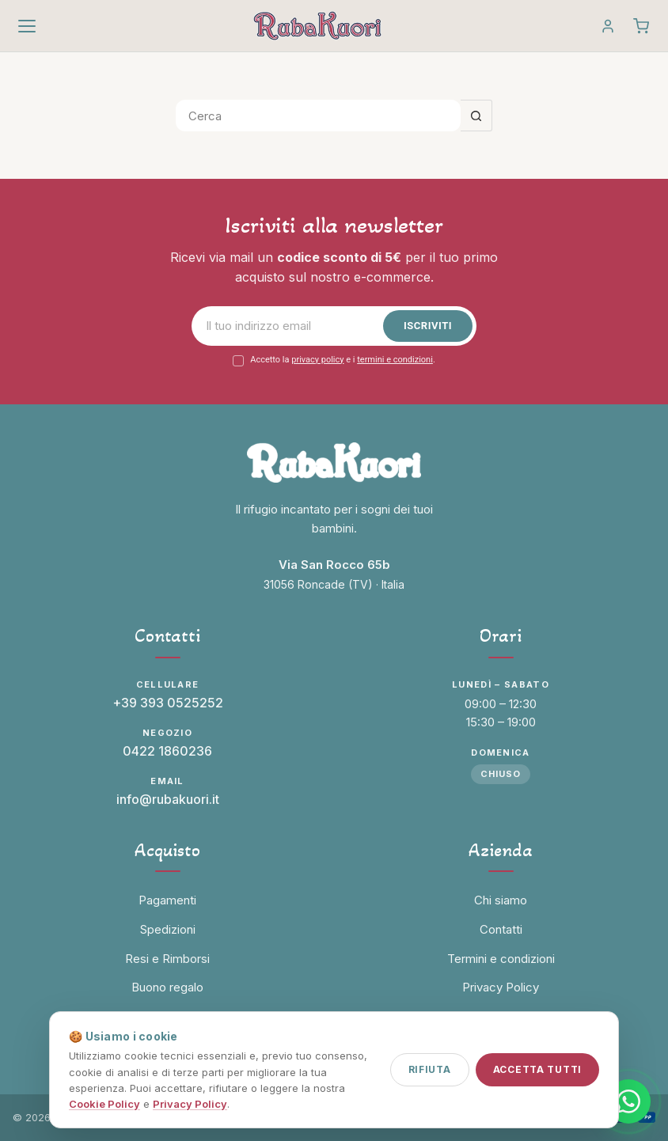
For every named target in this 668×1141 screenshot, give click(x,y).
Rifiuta (429, 1069)
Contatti (501, 929)
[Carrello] (641, 26)
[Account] (608, 26)
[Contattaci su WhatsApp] (628, 1101)
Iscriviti (428, 326)
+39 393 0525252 (167, 703)
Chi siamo (500, 900)
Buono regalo (167, 987)
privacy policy (317, 359)
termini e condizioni (395, 359)
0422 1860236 (167, 751)
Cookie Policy (104, 1103)
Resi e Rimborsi (167, 958)
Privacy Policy (190, 1103)
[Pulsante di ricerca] (476, 115)
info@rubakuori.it (167, 799)
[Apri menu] (27, 26)
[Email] (291, 326)
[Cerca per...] (318, 115)
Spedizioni (167, 929)
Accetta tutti (537, 1069)
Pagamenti (167, 900)
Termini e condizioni (501, 958)
